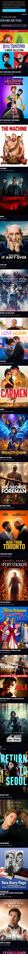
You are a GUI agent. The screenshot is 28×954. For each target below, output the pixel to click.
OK (14, 10)
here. (19, 7)
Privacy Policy (17, 5)
